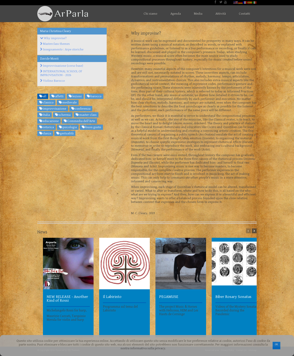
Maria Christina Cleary (55, 31)
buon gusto (91, 127)
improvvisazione (52, 109)
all (42, 96)
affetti (57, 96)
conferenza (80, 109)
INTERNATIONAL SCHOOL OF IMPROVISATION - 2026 (61, 73)
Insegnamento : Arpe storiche (61, 49)
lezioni (75, 96)
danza (45, 133)
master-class (86, 115)
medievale (68, 102)
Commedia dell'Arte (79, 121)
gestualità (65, 133)
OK (276, 344)
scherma (62, 115)
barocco (94, 96)
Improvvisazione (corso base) (61, 66)
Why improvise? (53, 38)
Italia (44, 115)
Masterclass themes (55, 44)
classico (46, 102)
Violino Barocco (52, 81)
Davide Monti (49, 59)
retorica (46, 127)
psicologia (68, 127)
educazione (49, 121)
